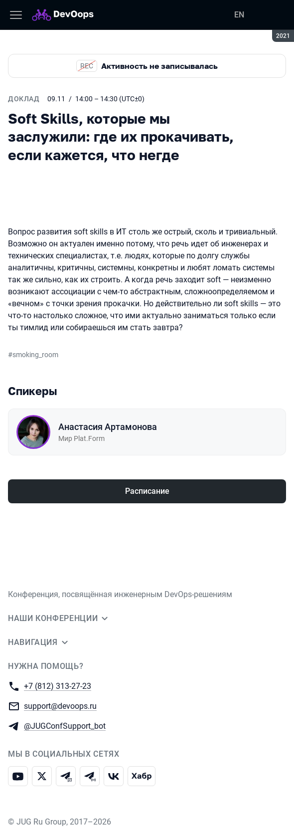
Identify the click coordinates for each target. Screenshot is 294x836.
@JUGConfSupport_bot (65, 725)
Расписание (147, 491)
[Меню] (16, 15)
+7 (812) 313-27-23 (57, 685)
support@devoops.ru (60, 705)
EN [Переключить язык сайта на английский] (239, 14)
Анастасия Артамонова (107, 426)
